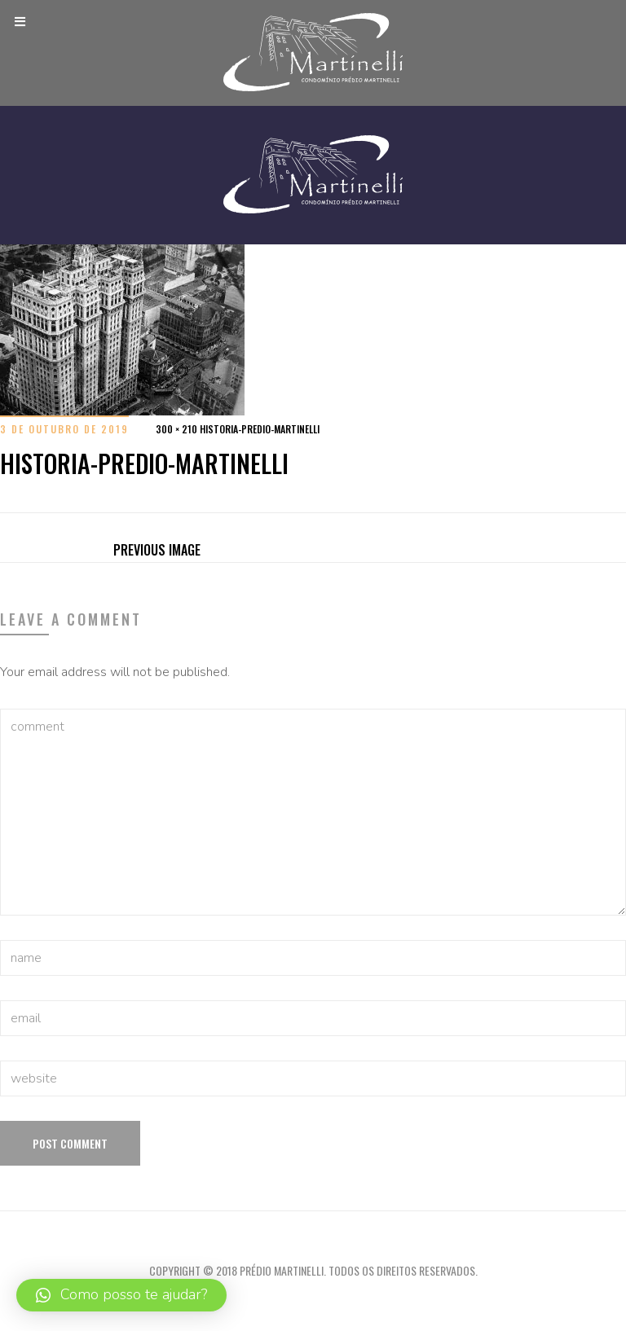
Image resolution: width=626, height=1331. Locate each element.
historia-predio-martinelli (260, 429)
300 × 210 (176, 429)
